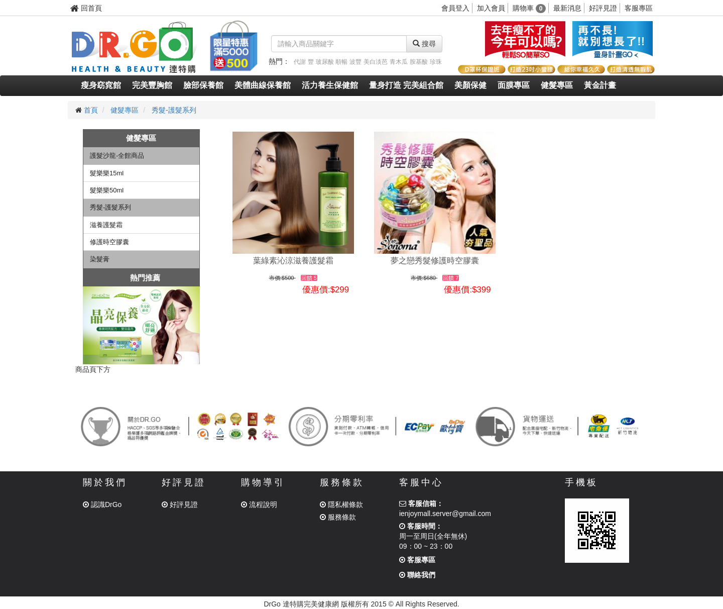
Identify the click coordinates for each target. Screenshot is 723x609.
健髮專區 (557, 85)
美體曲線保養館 (262, 85)
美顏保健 (470, 85)
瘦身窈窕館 (101, 85)
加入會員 (491, 8)
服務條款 (338, 517)
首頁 (91, 110)
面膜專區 (514, 85)
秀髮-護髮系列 (174, 110)
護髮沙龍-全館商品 (117, 155)
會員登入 (455, 8)
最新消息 (567, 8)
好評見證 (603, 8)
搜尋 (424, 44)
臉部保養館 (203, 85)
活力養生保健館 (330, 85)
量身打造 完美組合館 (406, 85)
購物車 (529, 8)
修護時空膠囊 (109, 242)
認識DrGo (102, 504)
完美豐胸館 (152, 85)
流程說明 (259, 504)
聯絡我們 (417, 575)
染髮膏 (99, 259)
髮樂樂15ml (107, 173)
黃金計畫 (600, 85)
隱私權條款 (341, 504)
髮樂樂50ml (107, 190)
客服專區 (639, 8)
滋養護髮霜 (106, 225)
